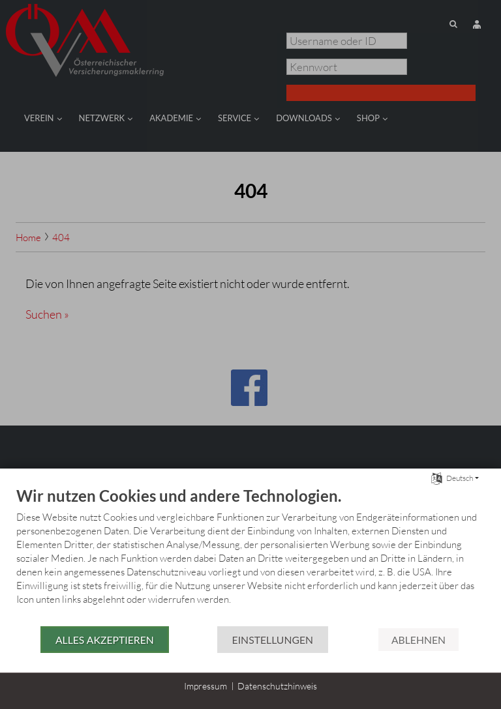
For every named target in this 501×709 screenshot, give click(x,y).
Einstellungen (272, 639)
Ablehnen (418, 639)
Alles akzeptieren (104, 639)
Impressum (205, 685)
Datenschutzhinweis (277, 685)
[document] (250, 555)
